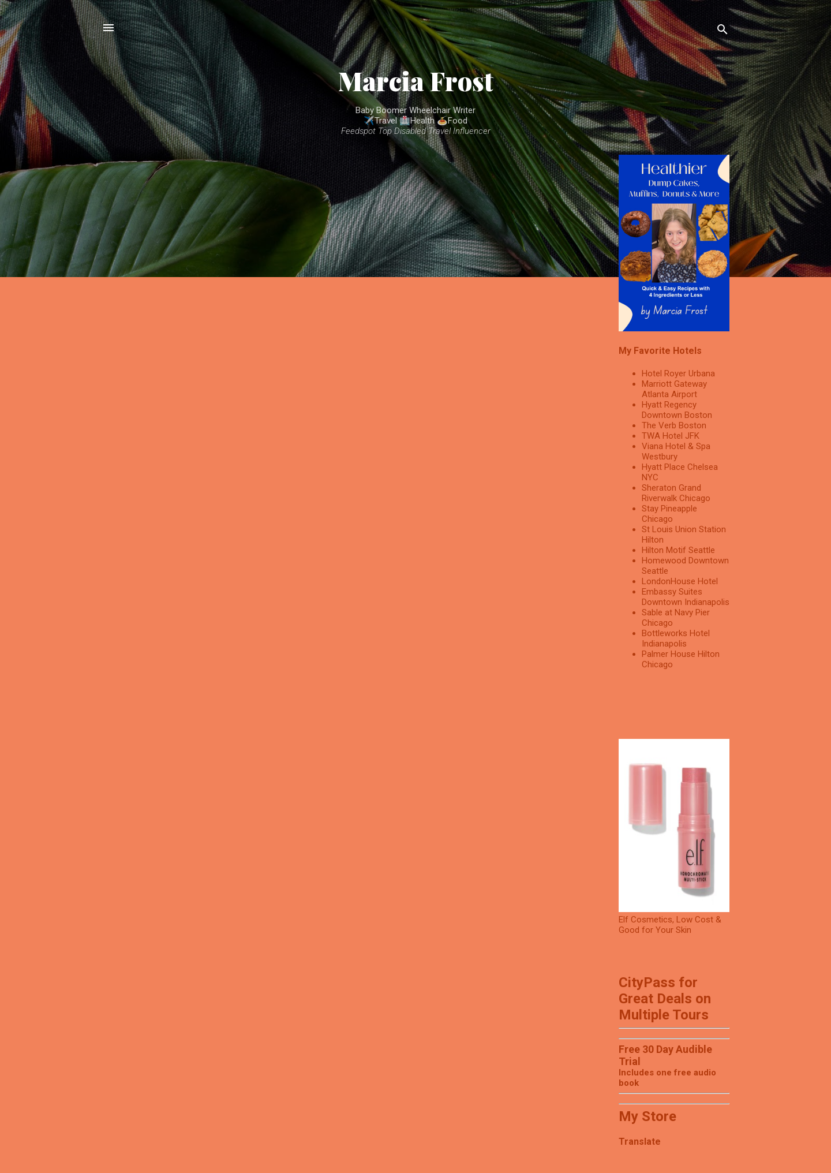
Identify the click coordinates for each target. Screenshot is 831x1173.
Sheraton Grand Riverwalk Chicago (676, 493)
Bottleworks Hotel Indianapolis (676, 638)
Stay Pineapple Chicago (669, 513)
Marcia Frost (415, 80)
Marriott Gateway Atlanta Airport (674, 389)
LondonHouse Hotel (680, 581)
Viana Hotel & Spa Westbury (676, 451)
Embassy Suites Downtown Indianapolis (685, 596)
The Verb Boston (674, 425)
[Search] (722, 31)
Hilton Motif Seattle (678, 550)
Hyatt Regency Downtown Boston (677, 409)
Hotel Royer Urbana (678, 373)
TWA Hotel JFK (670, 436)
